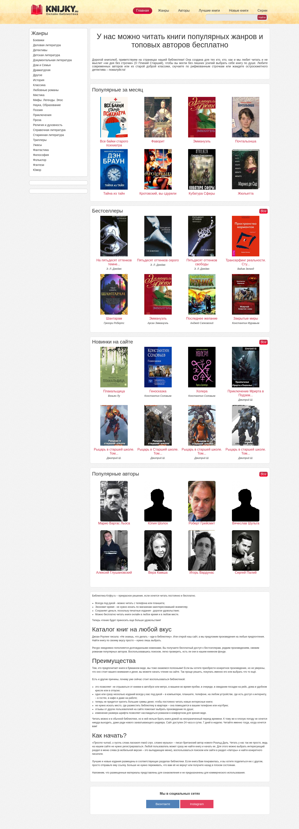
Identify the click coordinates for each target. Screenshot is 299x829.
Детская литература (46, 55)
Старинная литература (48, 135)
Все (263, 211)
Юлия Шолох (158, 523)
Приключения (42, 115)
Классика (39, 85)
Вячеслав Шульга (245, 523)
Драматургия (41, 70)
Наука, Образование (47, 105)
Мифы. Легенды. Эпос (48, 100)
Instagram (197, 804)
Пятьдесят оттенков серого (158, 260)
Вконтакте (163, 804)
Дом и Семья (42, 65)
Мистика (38, 95)
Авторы (184, 10)
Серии (262, 10)
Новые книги (238, 10)
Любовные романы (46, 90)
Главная (142, 10)
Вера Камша (158, 572)
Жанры (163, 10)
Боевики (38, 40)
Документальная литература (52, 60)
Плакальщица (114, 391)
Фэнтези (38, 165)
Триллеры (40, 140)
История (38, 80)
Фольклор (39, 160)
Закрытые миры (245, 318)
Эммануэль (202, 141)
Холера (201, 391)
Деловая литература (47, 45)
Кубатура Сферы (202, 193)
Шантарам (114, 318)
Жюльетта (246, 193)
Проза (37, 120)
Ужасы (37, 145)
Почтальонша (245, 141)
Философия (41, 155)
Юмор (37, 170)
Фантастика (41, 150)
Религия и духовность (47, 125)
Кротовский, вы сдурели (158, 193)
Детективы (40, 50)
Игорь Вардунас (202, 572)
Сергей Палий (246, 572)
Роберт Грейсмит (202, 523)
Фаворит (157, 141)
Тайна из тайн (114, 193)
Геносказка (158, 391)
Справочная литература (49, 130)
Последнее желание (202, 318)
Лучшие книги (209, 10)
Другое (37, 75)
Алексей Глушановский (114, 572)
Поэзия (38, 110)
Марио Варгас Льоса (114, 523)
